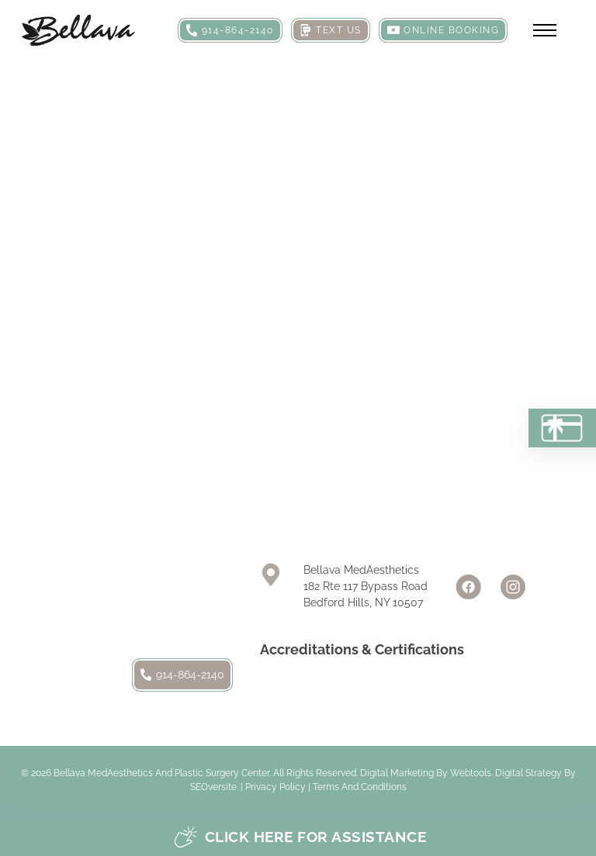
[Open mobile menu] (544, 30)
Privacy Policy (275, 787)
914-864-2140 (182, 675)
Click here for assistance (300, 837)
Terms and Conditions (360, 787)
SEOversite (213, 787)
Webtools (470, 773)
